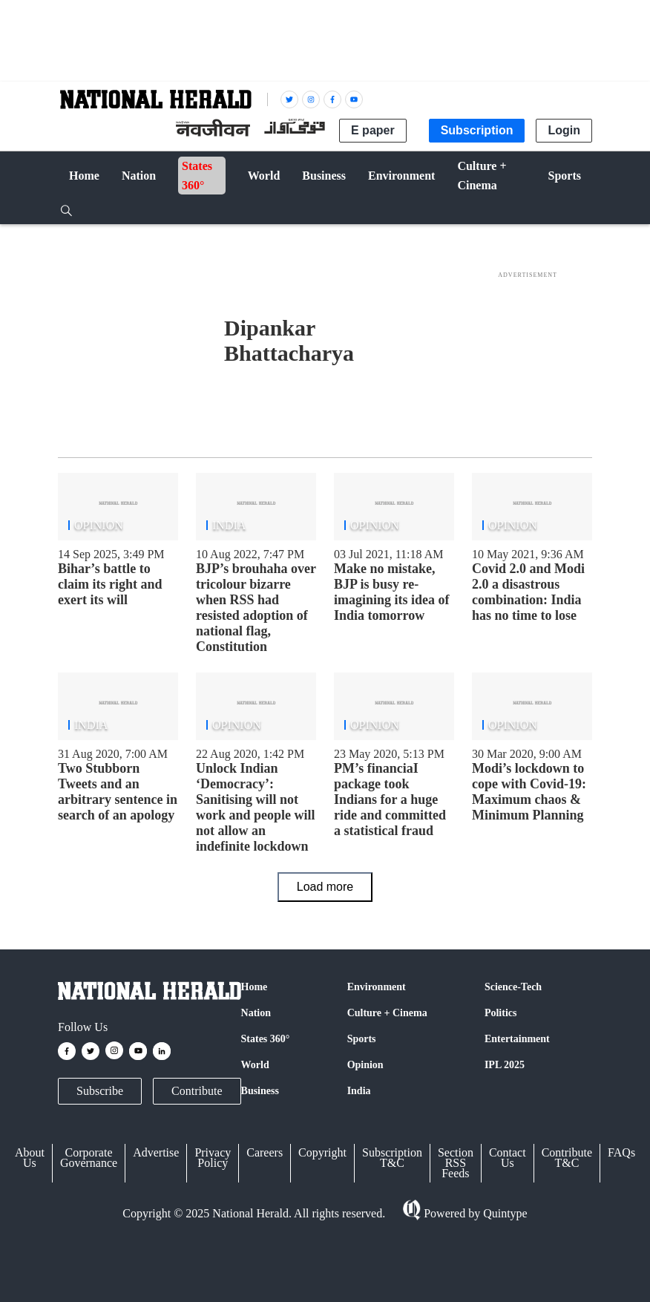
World (255, 1064)
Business (260, 1090)
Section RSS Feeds (455, 1163)
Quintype (504, 1213)
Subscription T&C (392, 1157)
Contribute (196, 1091)
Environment (376, 986)
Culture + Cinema (387, 1012)
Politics (501, 1012)
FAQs (621, 1152)
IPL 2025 (505, 1064)
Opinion (365, 1064)
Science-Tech (513, 986)
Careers (264, 1152)
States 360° (265, 1038)
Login (564, 130)
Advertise (156, 1152)
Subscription (477, 130)
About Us (30, 1157)
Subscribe (99, 1091)
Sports (361, 1038)
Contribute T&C (567, 1157)
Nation (256, 1012)
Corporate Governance (88, 1157)
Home (254, 986)
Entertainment (517, 1038)
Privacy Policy (212, 1157)
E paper (373, 130)
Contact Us (507, 1157)
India (359, 1090)
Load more (325, 886)
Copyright (322, 1152)
